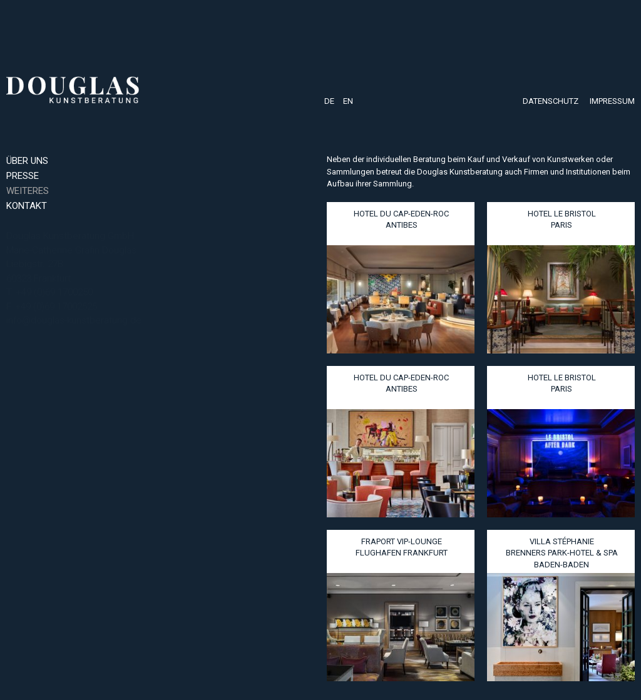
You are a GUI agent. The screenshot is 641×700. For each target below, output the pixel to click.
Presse (22, 175)
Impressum (612, 101)
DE (329, 101)
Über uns (27, 160)
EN (348, 101)
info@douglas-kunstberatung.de (73, 320)
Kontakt (26, 205)
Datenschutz (550, 101)
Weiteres (27, 190)
